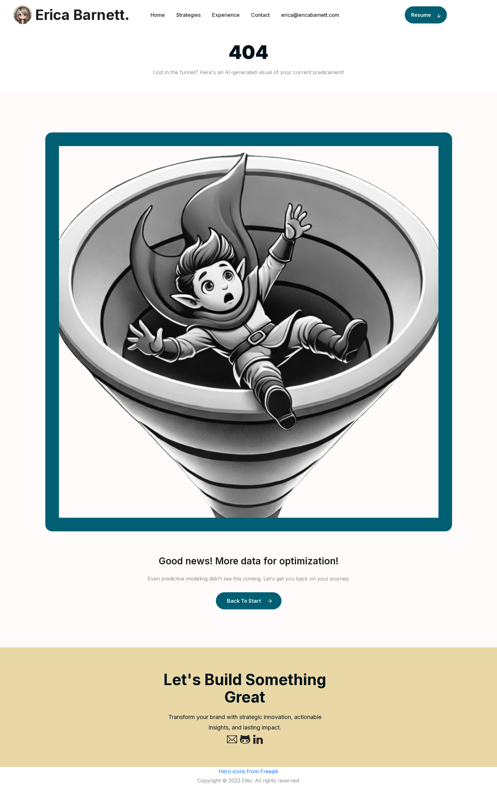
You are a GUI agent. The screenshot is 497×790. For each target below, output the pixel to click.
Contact (260, 15)
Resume (421, 15)
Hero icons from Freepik (248, 771)
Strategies (188, 15)
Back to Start (244, 601)
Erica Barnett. (71, 14)
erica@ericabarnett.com (310, 15)
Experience (226, 15)
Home (158, 15)
